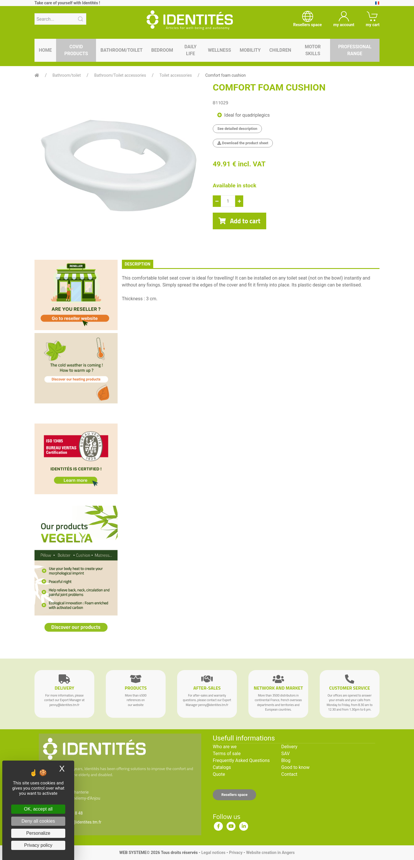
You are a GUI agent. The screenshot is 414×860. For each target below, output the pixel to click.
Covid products (76, 50)
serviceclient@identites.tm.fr (75, 822)
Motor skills (313, 50)
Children (280, 50)
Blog (285, 760)
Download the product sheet (242, 143)
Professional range (354, 50)
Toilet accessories (175, 75)
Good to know (295, 767)
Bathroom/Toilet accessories (120, 75)
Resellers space (234, 794)
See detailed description (237, 128)
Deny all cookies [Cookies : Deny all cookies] (38, 821)
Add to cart (239, 221)
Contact (289, 774)
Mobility (250, 50)
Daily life (191, 50)
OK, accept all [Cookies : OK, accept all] (38, 809)
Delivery (289, 746)
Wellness (219, 50)
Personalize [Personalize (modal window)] (38, 833)
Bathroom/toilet (121, 50)
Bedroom (162, 50)
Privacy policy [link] (38, 845)
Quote (219, 774)
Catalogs (222, 767)
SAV (285, 753)
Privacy (236, 852)
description (137, 264)
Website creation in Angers (270, 852)
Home (45, 50)
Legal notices (213, 852)
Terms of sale (227, 753)
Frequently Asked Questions (241, 760)
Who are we (225, 746)
